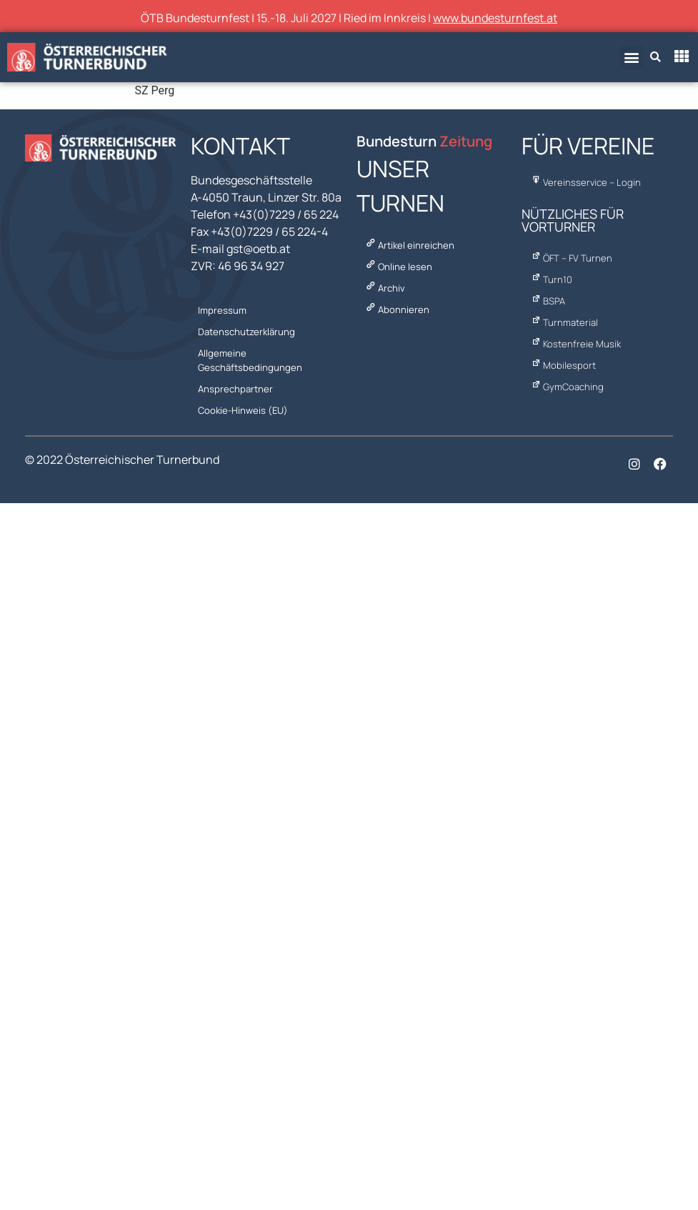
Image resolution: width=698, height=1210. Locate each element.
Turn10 (550, 279)
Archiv (383, 288)
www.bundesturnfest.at (495, 18)
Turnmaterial (563, 322)
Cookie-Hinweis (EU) (243, 410)
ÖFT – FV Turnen (570, 258)
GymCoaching (566, 387)
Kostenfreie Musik (575, 344)
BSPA (547, 301)
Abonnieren (396, 309)
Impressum (222, 310)
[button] (632, 57)
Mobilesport (562, 365)
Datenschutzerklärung (246, 331)
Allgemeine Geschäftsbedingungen (250, 360)
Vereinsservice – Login (585, 182)
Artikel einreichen (408, 245)
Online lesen (397, 266)
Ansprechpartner (235, 388)
